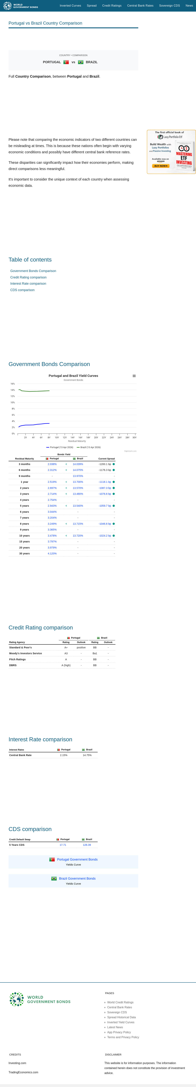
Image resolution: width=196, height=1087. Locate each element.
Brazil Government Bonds (77, 878)
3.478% (52, 535)
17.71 (63, 844)
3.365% (52, 529)
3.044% (52, 511)
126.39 (87, 844)
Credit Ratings (112, 5)
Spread (92, 5)
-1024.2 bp (105, 535)
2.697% (52, 488)
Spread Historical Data (121, 1017)
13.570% (78, 488)
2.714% (52, 493)
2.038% (52, 464)
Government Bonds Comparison (33, 271)
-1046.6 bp (105, 523)
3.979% (52, 547)
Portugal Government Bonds (77, 859)
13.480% (78, 493)
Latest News (115, 1027)
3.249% (52, 523)
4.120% (52, 553)
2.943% (52, 505)
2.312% (52, 470)
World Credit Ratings (120, 1002)
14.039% (78, 464)
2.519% (52, 481)
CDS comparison (22, 290)
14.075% (78, 470)
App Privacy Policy (119, 1032)
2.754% (52, 499)
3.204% (52, 517)
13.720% (78, 535)
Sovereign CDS (169, 5)
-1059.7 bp (105, 505)
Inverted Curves (70, 5)
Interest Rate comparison (28, 283)
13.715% (78, 523)
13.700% (78, 481)
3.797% (52, 541)
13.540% (78, 505)
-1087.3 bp (105, 488)
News (189, 5)
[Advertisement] (73, 39)
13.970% (78, 476)
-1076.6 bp (105, 493)
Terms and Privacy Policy (123, 1037)
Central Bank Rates (140, 5)
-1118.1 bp (105, 481)
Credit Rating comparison (28, 277)
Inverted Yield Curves (120, 1022)
